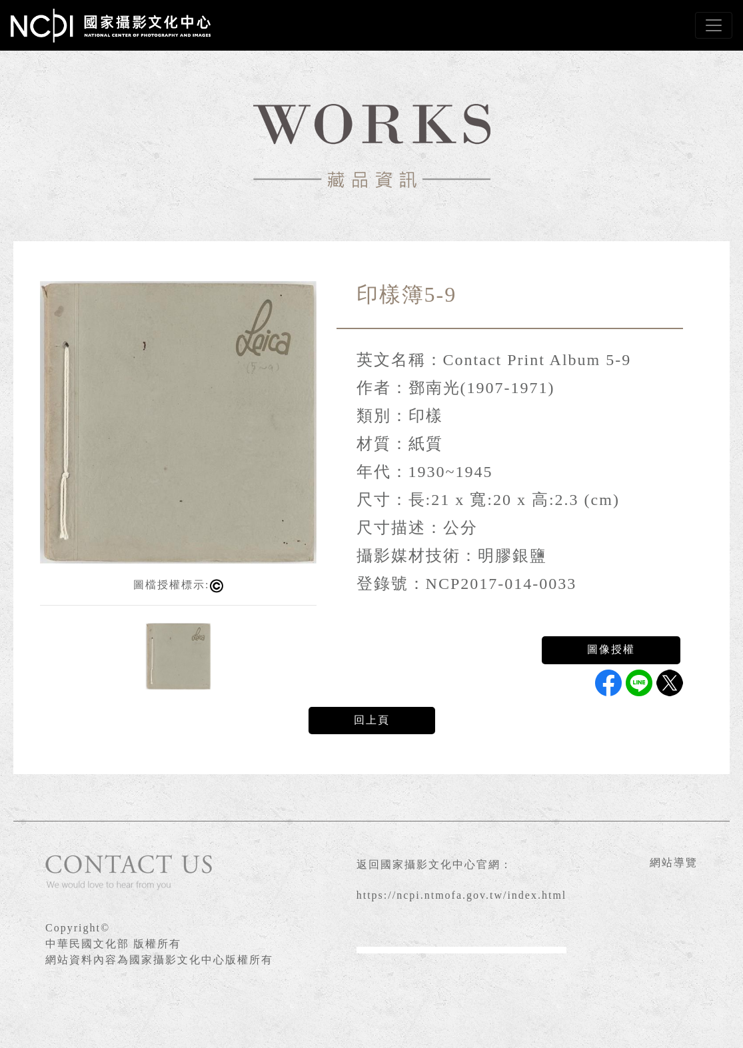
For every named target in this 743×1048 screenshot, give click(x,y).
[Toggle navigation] (713, 25)
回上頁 (372, 720)
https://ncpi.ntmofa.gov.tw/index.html (462, 895)
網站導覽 (674, 862)
